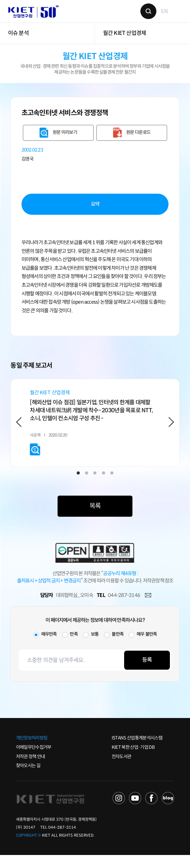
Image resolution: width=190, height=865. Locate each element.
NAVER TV (119, 808)
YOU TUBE (135, 808)
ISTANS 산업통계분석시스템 (137, 748)
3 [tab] (94, 483)
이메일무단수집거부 (33, 757)
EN (161, 14)
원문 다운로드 (138, 139)
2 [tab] (86, 483)
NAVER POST (168, 808)
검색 (146, 14)
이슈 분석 (18, 39)
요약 (95, 210)
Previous (19, 430)
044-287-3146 (124, 605)
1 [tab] (78, 483)
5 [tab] (111, 483)
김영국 (27, 165)
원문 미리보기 (65, 139)
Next (171, 430)
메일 (148, 605)
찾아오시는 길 (28, 776)
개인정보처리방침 (32, 748)
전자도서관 (121, 766)
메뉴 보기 (176, 14)
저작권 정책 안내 (30, 766)
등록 (147, 670)
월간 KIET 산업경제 (124, 39)
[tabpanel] (95, 431)
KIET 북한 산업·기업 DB (133, 757)
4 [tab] (103, 483)
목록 (95, 516)
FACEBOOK (151, 808)
